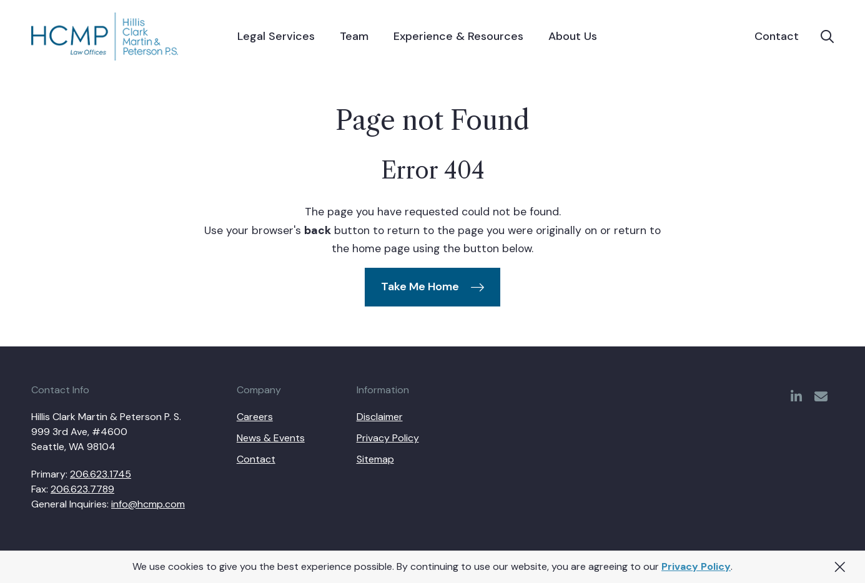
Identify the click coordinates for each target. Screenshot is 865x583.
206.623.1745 (100, 474)
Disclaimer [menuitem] (380, 416)
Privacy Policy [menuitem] (388, 437)
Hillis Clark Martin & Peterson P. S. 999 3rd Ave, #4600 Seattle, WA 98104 (106, 431)
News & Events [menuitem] (271, 437)
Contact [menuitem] (256, 459)
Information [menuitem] (383, 390)
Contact (776, 36)
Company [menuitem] (259, 390)
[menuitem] (276, 36)
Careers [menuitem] (255, 416)
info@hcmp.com (148, 504)
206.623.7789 (82, 489)
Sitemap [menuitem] (375, 459)
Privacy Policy (696, 566)
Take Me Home (420, 286)
